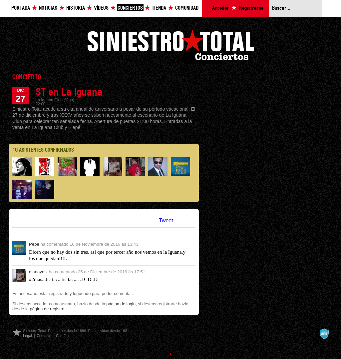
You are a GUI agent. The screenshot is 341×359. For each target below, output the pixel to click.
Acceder (220, 8)
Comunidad (186, 8)
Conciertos (130, 8)
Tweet (166, 220)
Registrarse (251, 8)
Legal (27, 336)
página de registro (47, 308)
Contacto (44, 336)
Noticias (48, 8)
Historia (75, 8)
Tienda (159, 8)
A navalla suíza (324, 333)
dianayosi (38, 271)
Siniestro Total (170, 46)
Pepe (34, 244)
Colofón (62, 336)
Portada (20, 8)
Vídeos (101, 8)
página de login (121, 303)
